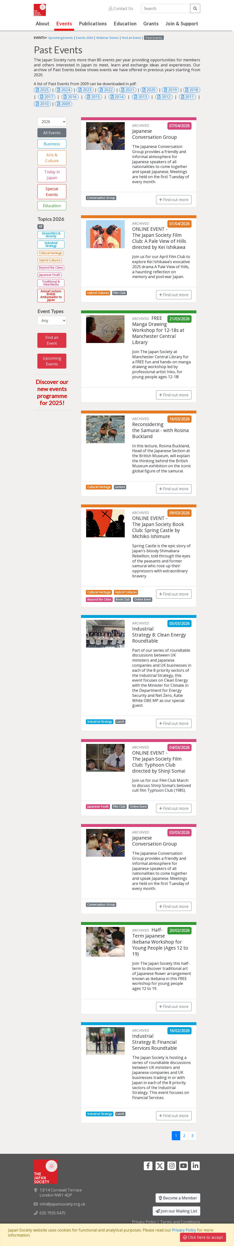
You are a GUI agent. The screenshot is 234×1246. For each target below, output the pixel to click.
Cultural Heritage (50, 253)
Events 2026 (84, 37)
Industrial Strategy (51, 244)
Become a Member (178, 1198)
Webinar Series (107, 37)
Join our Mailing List (176, 1211)
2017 (48, 96)
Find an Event (131, 37)
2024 (65, 89)
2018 (193, 89)
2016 (72, 96)
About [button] (42, 23)
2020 (151, 89)
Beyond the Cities (51, 268)
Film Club (119, 293)
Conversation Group (101, 198)
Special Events (52, 191)
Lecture (120, 487)
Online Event (142, 599)
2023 (87, 89)
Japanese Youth (49, 275)
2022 (108, 89)
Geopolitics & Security (51, 234)
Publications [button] (93, 23)
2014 (119, 96)
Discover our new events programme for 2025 (52, 392)
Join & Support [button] (181, 23)
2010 (44, 103)
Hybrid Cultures (49, 260)
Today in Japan (52, 174)
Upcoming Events (60, 37)
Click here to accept (203, 1237)
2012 (166, 96)
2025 (44, 89)
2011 (189, 96)
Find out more (173, 199)
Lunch (120, 722)
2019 (172, 89)
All (40, 226)
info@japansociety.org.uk (62, 1204)
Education (52, 205)
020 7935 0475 (52, 1213)
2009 (65, 103)
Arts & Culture (52, 157)
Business (52, 144)
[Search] (165, 8)
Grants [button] (151, 23)
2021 (129, 89)
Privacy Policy (144, 1222)
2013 (142, 96)
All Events (52, 132)
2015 (95, 96)
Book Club (123, 599)
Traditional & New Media (51, 283)
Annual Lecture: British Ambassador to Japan (51, 295)
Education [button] (125, 23)
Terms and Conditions (180, 1222)
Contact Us (121, 8)
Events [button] (64, 23)
